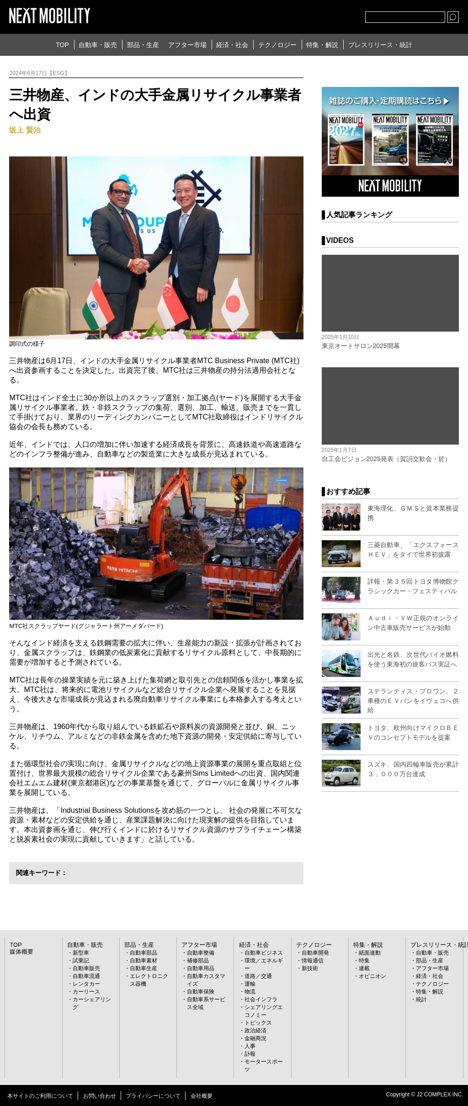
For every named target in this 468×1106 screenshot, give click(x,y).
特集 (364, 960)
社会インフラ (261, 999)
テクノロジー (277, 44)
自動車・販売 (98, 44)
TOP (62, 44)
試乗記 (81, 960)
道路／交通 (258, 976)
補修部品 (198, 960)
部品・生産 (143, 44)
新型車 (81, 953)
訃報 (250, 1054)
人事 (250, 1046)
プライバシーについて (153, 1096)
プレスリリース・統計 (380, 44)
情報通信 (313, 960)
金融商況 (255, 1038)
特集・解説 (322, 44)
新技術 (310, 968)
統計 (421, 999)
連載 (364, 968)
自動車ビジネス (264, 953)
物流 (250, 991)
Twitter (308, 15)
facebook (328, 15)
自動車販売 (86, 968)
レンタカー (86, 984)
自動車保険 (200, 991)
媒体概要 (21, 952)
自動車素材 (143, 960)
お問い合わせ (99, 1096)
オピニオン (372, 976)
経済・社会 (232, 44)
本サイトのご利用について (40, 1096)
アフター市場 (187, 44)
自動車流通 (86, 976)
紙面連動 (370, 953)
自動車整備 (200, 953)
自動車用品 (200, 968)
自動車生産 (143, 968)
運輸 (250, 984)
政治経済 (255, 1030)
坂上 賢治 (24, 130)
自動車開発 (315, 953)
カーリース (86, 991)
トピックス (258, 1023)
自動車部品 (143, 953)
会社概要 (202, 1096)
